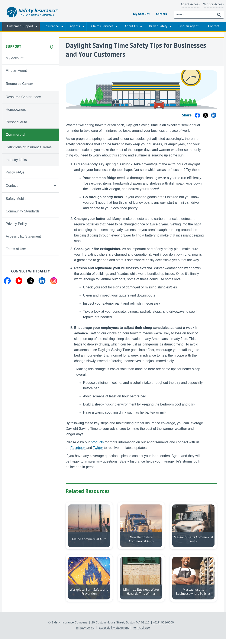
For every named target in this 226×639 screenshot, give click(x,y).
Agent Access (190, 4)
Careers (161, 14)
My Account (141, 14)
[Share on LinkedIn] (213, 115)
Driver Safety (158, 26)
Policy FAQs (15, 172)
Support (13, 47)
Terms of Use (16, 249)
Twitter (98, 448)
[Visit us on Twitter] (30, 282)
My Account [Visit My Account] (14, 58)
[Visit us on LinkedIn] (42, 282)
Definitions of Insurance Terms (29, 147)
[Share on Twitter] (205, 115)
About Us (131, 26)
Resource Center (19, 84)
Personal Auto (16, 122)
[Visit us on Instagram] (53, 282)
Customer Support (20, 26)
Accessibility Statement (23, 236)
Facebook (77, 448)
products (97, 442)
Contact (213, 26)
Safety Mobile (16, 199)
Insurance (52, 26)
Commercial (15, 134)
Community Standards (22, 211)
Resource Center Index (23, 97)
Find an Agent (188, 26)
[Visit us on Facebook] (7, 282)
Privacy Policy (16, 224)
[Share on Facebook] (197, 115)
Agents (75, 26)
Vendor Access (213, 4)
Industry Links (16, 160)
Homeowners (16, 109)
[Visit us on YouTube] (19, 282)
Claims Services (102, 26)
